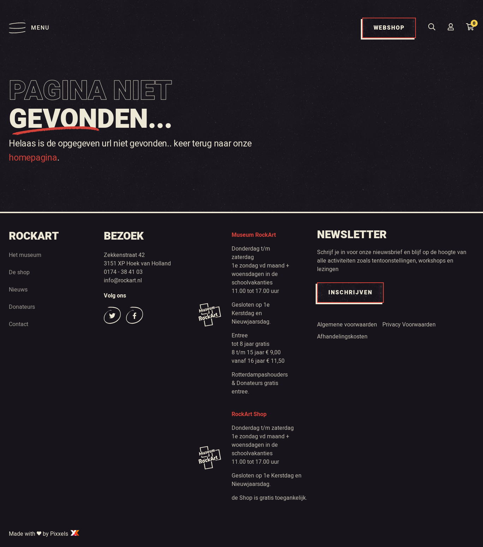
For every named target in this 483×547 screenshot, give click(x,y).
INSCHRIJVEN (350, 292)
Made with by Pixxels (44, 534)
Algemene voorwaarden (347, 324)
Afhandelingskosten (342, 336)
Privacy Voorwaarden (409, 324)
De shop (19, 272)
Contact (18, 324)
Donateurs (22, 307)
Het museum (25, 255)
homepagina (33, 157)
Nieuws (18, 289)
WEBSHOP (389, 28)
